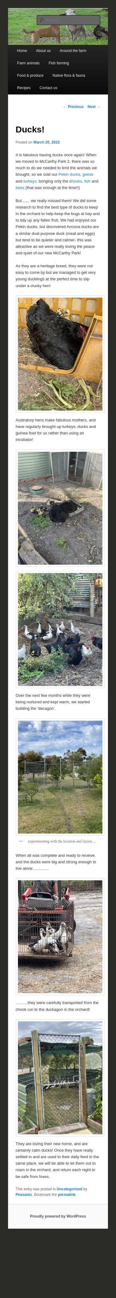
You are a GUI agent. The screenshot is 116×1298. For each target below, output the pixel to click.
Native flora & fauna (69, 75)
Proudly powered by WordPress (58, 1216)
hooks (76, 181)
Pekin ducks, (69, 174)
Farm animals (28, 63)
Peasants (24, 1194)
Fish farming (59, 63)
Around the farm (73, 51)
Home (22, 51)
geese (88, 174)
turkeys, (29, 181)
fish (87, 181)
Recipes (23, 88)
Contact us (48, 88)
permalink (66, 1194)
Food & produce (30, 75)
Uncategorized (69, 1189)
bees (21, 187)
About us (43, 51)
